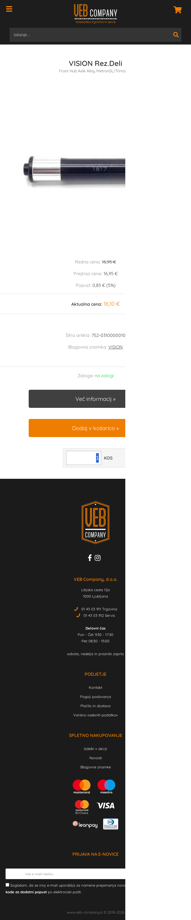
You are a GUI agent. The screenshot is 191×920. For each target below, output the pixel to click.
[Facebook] (91, 559)
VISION (115, 347)
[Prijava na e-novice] (180, 874)
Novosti (95, 758)
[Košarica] (176, 9)
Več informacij (93, 398)
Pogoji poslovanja (95, 696)
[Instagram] (99, 559)
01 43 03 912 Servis (99, 615)
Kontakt (95, 687)
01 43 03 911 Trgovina (99, 609)
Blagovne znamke (95, 767)
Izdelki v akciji (95, 748)
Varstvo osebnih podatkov (95, 715)
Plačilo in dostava (95, 706)
